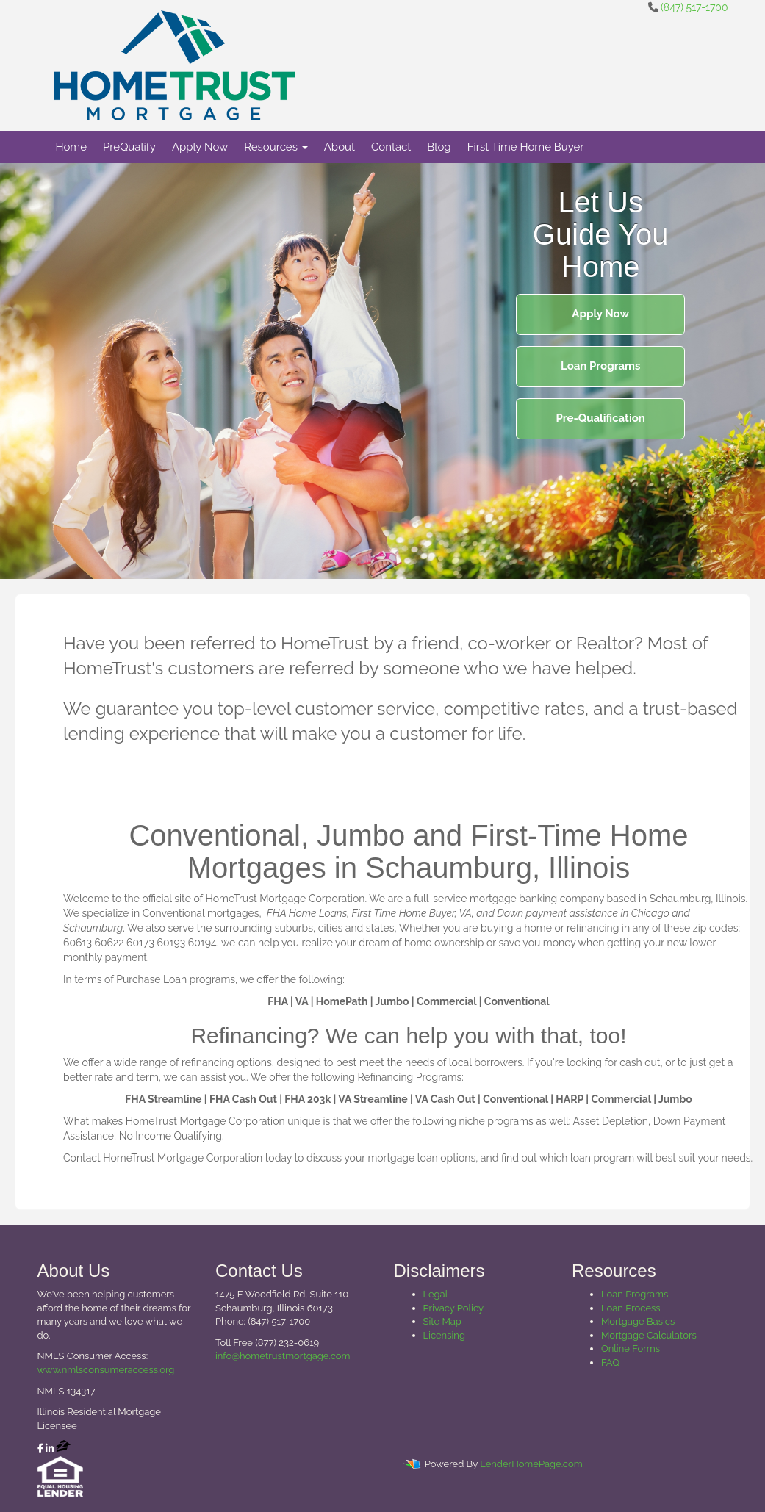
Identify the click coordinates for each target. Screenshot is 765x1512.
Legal (435, 1294)
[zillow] (63, 1448)
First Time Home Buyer (525, 147)
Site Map (442, 1321)
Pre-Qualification (600, 418)
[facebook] (40, 1448)
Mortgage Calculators (649, 1335)
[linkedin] (50, 1448)
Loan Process (631, 1308)
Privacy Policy (453, 1308)
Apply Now (200, 147)
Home (71, 147)
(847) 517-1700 (694, 7)
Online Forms (630, 1348)
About (339, 147)
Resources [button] (276, 147)
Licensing (444, 1335)
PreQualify (129, 147)
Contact (391, 147)
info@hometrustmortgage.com (282, 1355)
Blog (438, 147)
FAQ (610, 1362)
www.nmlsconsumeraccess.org (106, 1369)
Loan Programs (600, 365)
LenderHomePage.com (531, 1463)
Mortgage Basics (638, 1321)
